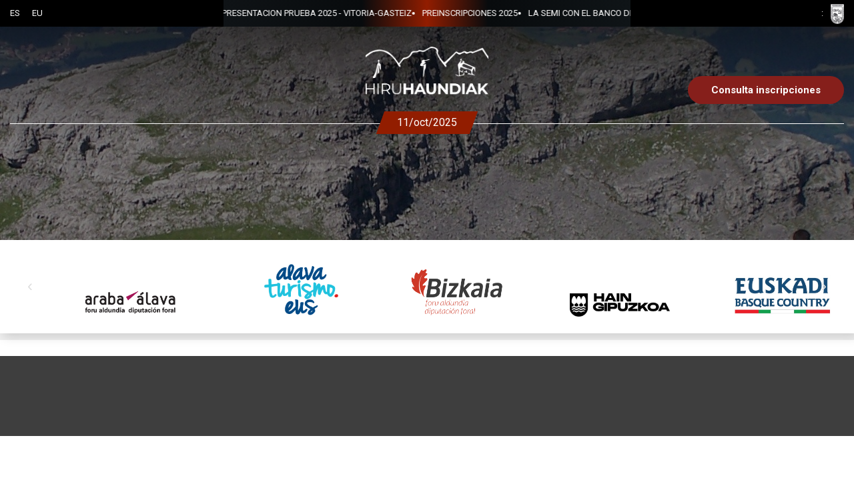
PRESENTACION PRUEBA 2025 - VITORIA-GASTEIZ (614, 13)
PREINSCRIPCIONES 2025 (296, 13)
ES (15, 13)
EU (37, 13)
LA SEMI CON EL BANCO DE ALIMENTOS (431, 13)
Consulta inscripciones (766, 90)
